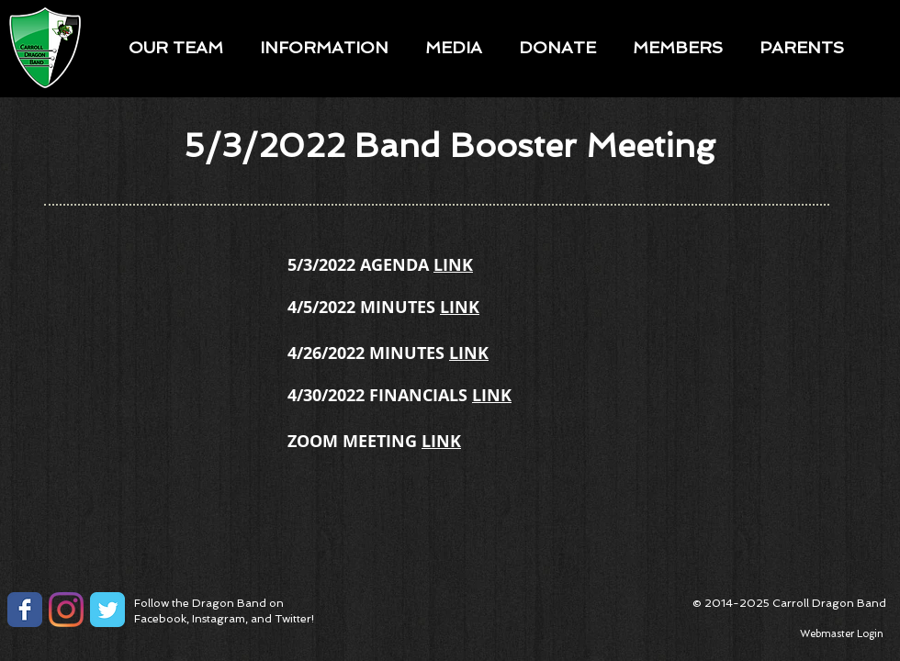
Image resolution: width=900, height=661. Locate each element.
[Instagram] (66, 609)
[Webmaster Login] (841, 634)
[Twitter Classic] (107, 609)
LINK (453, 264)
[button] (176, 47)
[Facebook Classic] (24, 609)
